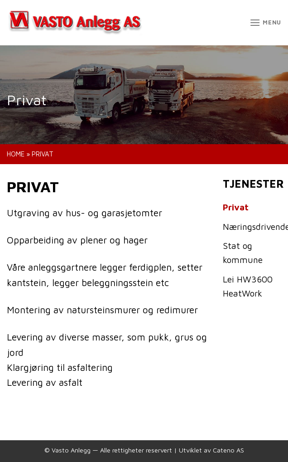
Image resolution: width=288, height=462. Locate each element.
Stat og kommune (243, 252)
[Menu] (265, 22)
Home (15, 154)
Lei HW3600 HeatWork (248, 286)
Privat (236, 207)
